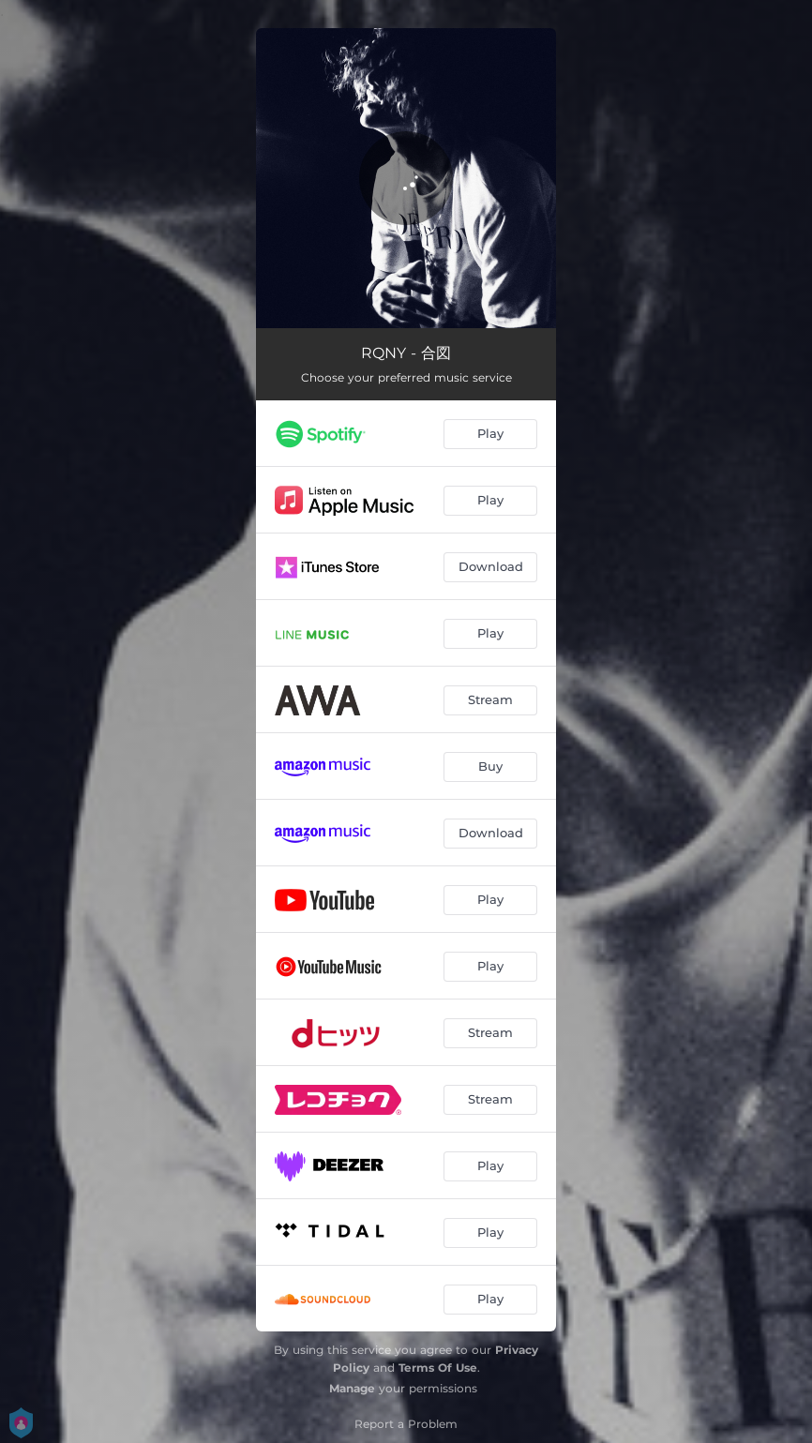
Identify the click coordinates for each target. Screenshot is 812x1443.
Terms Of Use (437, 1367)
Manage (352, 1388)
